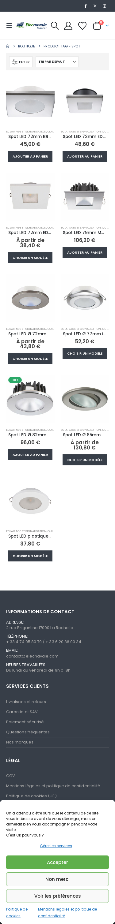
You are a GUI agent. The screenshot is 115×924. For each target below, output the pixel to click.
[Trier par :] (57, 61)
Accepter (57, 862)
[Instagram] (105, 6)
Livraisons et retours (26, 702)
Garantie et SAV (22, 712)
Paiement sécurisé (25, 722)
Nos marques (19, 742)
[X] (95, 6)
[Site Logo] (31, 25)
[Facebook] (85, 6)
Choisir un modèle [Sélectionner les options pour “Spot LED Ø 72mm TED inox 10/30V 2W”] (30, 358)
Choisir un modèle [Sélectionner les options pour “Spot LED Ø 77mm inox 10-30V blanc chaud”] (84, 353)
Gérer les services (56, 845)
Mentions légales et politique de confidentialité (53, 786)
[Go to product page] (30, 100)
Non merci (57, 879)
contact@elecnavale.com (32, 656)
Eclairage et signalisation (26, 131)
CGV (10, 776)
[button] (11, 25)
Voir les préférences (57, 896)
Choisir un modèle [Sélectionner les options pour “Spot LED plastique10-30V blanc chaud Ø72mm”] (30, 555)
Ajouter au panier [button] (30, 156)
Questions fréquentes (28, 732)
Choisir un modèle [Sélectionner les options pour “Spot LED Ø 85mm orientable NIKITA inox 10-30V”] (84, 459)
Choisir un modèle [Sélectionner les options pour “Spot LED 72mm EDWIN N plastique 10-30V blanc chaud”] (30, 257)
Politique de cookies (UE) (31, 796)
